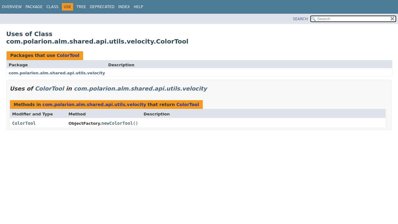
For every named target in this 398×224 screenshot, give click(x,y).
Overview (12, 7)
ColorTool (68, 55)
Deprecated (102, 7)
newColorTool (117, 123)
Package (34, 7)
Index (124, 7)
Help (138, 7)
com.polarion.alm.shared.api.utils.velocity (57, 73)
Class (52, 7)
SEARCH (300, 19)
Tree (81, 7)
